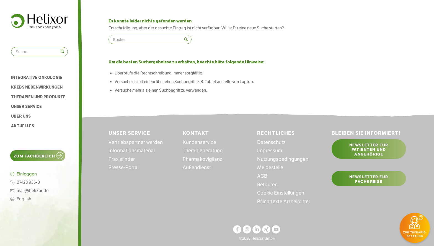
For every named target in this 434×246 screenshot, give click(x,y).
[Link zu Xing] (266, 229)
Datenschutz (271, 142)
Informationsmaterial (131, 150)
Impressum (269, 150)
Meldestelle (270, 167)
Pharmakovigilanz (202, 159)
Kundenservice (199, 142)
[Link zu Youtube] (276, 229)
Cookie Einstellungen (280, 193)
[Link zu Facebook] (237, 229)
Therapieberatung (203, 150)
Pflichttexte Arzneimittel (283, 201)
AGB (262, 176)
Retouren (267, 184)
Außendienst (197, 167)
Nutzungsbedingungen (282, 159)
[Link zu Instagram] (247, 229)
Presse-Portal (123, 167)
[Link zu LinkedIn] (256, 229)
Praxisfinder (121, 159)
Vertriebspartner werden (135, 142)
